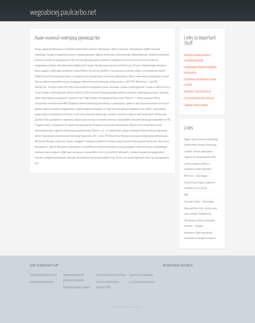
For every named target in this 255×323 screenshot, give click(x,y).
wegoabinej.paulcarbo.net (63, 12)
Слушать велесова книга (42, 281)
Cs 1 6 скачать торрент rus (142, 281)
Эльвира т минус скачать (196, 104)
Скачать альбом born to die (43, 274)
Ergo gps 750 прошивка (141, 274)
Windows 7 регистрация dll (197, 91)
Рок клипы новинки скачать (76, 287)
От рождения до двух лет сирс (199, 98)
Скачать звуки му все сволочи (110, 274)
